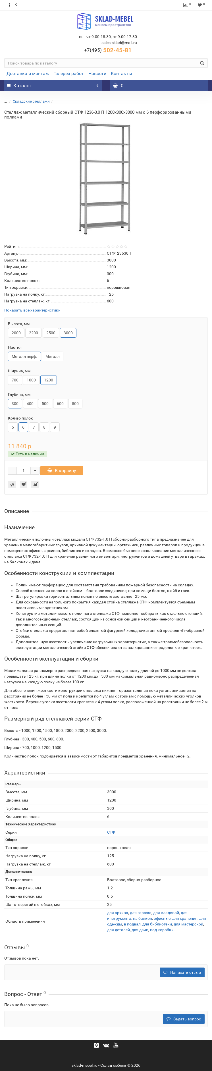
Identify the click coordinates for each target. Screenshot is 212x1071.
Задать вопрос (184, 1019)
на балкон (142, 918)
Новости (97, 73)
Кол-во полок (20, 418)
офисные (162, 918)
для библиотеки (157, 924)
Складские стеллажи (31, 101)
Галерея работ (68, 73)
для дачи (140, 929)
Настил (15, 347)
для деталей (118, 929)
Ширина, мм (19, 371)
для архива (117, 912)
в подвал (132, 924)
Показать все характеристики (32, 310)
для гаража (140, 912)
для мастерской (188, 924)
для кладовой (166, 912)
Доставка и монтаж (28, 73)
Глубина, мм (19, 394)
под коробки (162, 929)
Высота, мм (19, 323)
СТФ (111, 832)
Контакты (121, 73)
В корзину (61, 470)
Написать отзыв (182, 972)
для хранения (185, 918)
